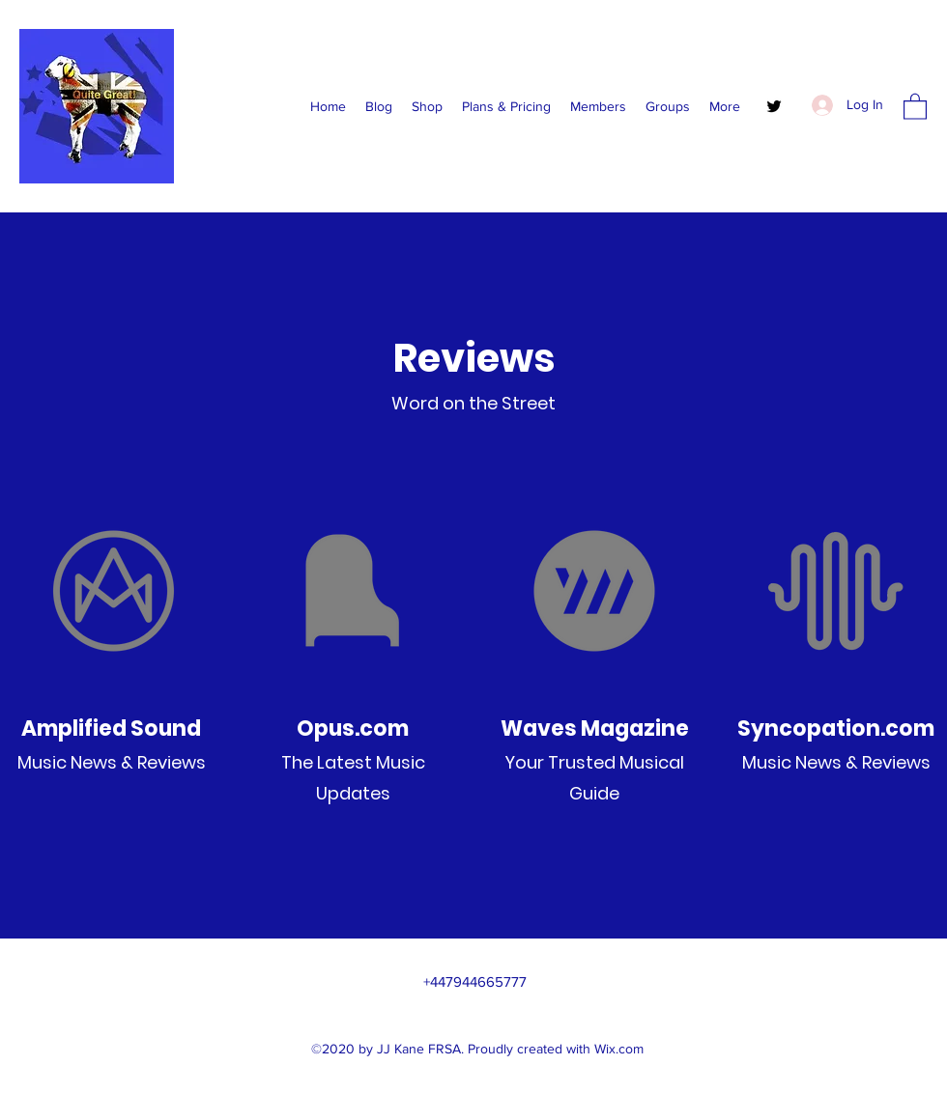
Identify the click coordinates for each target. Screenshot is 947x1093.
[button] (915, 106)
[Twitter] (774, 106)
